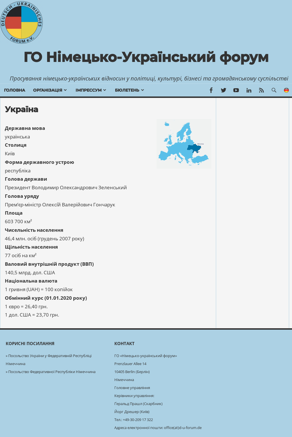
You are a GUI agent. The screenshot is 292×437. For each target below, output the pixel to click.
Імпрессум (89, 90)
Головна (14, 90)
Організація (47, 90)
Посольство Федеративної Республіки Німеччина (52, 371)
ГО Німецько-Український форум (146, 57)
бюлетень (127, 90)
